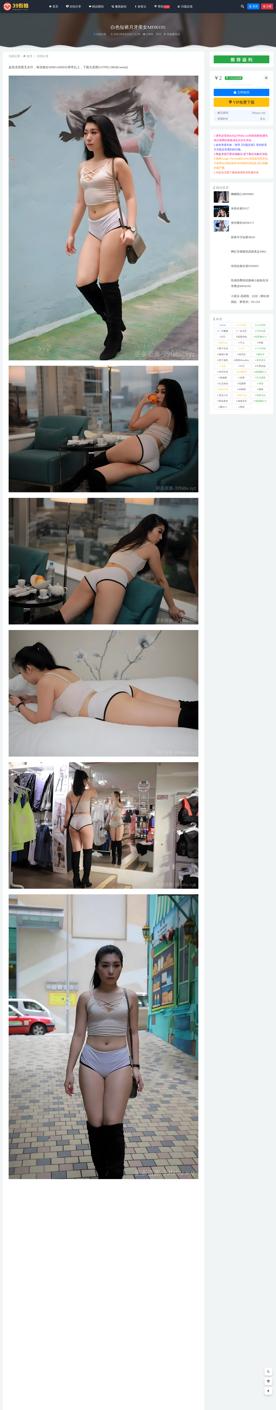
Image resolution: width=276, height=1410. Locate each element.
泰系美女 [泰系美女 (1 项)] (261, 360)
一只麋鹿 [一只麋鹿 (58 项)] (223, 331)
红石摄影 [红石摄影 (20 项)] (261, 377)
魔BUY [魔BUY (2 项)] (223, 407)
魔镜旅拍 (170, 1379)
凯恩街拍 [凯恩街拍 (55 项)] (242, 336)
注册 (267, 6)
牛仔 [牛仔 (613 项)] (242, 366)
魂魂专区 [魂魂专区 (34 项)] (242, 401)
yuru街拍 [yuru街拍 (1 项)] (261, 325)
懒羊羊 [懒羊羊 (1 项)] (261, 354)
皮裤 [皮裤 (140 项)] (242, 377)
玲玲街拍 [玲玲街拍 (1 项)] (223, 372)
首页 (29, 56)
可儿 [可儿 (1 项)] (242, 342)
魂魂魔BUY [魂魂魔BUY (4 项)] (261, 401)
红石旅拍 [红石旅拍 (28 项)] (223, 383)
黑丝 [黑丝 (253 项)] (242, 407)
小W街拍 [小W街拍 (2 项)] (260, 348)
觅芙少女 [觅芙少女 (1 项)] (223, 395)
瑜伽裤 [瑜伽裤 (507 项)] (223, 377)
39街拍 (34, 1404)
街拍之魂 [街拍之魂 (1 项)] (223, 389)
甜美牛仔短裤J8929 (243, 237)
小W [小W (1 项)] (242, 348)
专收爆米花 (171, 34)
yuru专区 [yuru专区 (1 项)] (242, 325)
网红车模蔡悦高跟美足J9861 (249, 251)
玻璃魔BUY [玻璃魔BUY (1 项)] (261, 372)
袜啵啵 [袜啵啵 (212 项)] (242, 389)
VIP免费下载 (241, 102)
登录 (253, 6)
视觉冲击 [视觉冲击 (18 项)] (242, 395)
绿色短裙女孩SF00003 (245, 266)
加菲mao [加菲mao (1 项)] (223, 342)
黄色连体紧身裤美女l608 (178, 1385)
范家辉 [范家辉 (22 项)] (242, 383)
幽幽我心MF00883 (242, 194)
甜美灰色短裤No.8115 (72, 1385)
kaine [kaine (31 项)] (223, 325)
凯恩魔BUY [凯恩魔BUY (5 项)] (261, 336)
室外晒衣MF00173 (242, 222)
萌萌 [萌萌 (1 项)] (261, 383)
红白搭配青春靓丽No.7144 (127, 1385)
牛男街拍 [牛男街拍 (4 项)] (261, 366)
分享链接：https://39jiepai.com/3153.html (42, 1274)
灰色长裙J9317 (240, 208)
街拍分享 (101, 34)
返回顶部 (265, 1404)
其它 (15, 1264)
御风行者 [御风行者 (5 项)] (223, 354)
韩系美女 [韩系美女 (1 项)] (223, 401)
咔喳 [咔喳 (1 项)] (261, 342)
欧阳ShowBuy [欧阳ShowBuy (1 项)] (242, 360)
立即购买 (241, 92)
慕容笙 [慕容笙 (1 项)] (242, 354)
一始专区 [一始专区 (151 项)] (242, 331)
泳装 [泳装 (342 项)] (223, 366)
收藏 (14, 1274)
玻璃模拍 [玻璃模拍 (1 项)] (242, 372)
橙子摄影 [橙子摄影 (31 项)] (223, 360)
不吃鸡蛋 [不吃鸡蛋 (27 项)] (261, 331)
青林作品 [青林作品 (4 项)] (261, 395)
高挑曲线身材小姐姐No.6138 (25, 1385)
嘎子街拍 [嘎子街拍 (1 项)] (223, 348)
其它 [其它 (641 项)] (223, 336)
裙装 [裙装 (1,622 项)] (261, 389)
